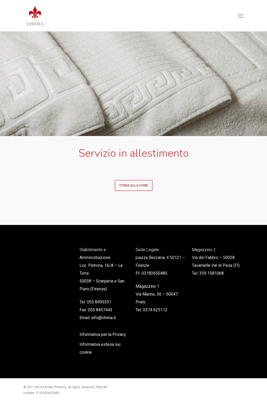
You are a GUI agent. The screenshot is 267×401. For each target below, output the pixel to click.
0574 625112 (155, 309)
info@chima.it (103, 317)
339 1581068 (211, 273)
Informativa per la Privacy (103, 334)
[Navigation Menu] (241, 15)
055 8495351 (99, 302)
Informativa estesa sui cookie (100, 348)
